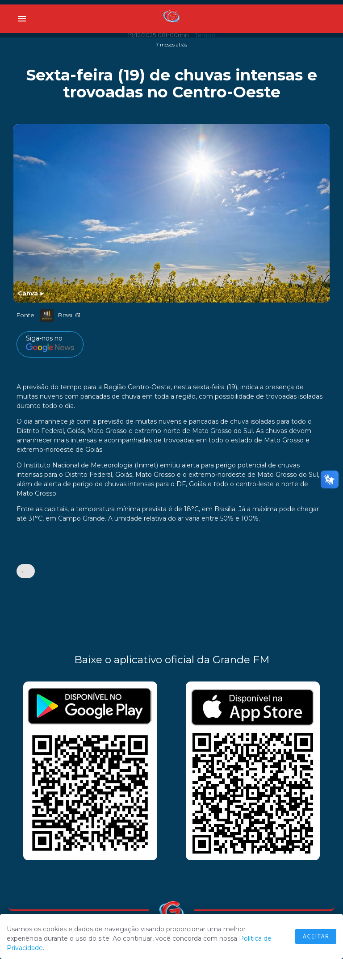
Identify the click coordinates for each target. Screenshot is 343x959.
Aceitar (315, 936)
